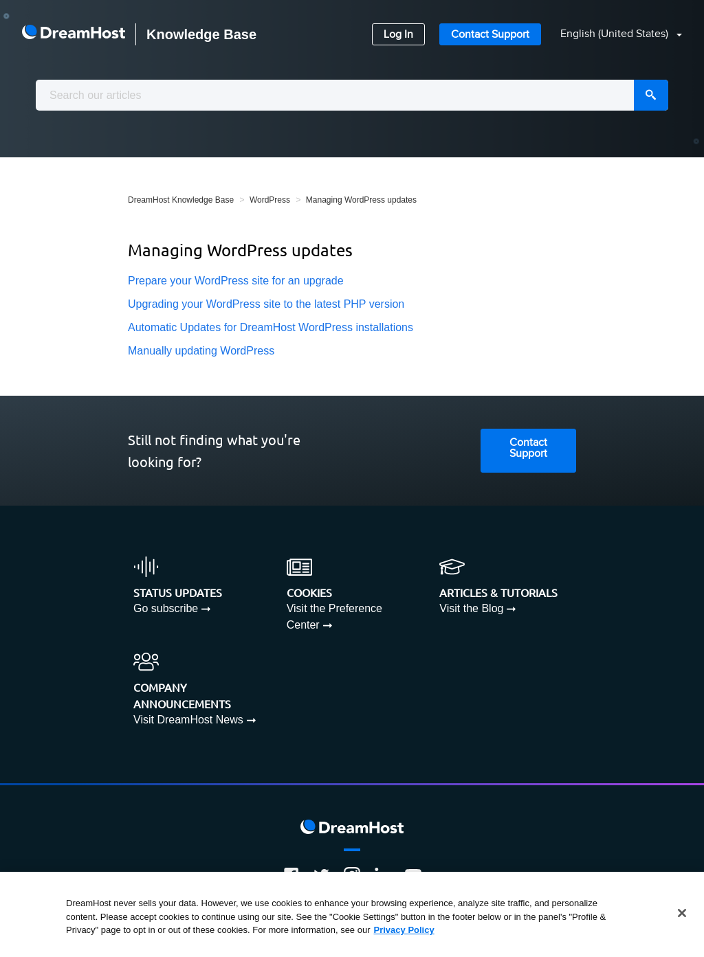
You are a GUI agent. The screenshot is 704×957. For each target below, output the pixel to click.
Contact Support (490, 34)
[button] (613, 34)
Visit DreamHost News (188, 719)
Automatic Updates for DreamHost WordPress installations (270, 327)
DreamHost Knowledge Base (181, 200)
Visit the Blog (471, 608)
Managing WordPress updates (361, 200)
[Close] (682, 913)
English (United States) (615, 34)
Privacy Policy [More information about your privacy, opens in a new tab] (404, 930)
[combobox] (352, 95)
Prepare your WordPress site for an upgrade (236, 280)
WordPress (270, 200)
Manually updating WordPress (201, 351)
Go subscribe (165, 608)
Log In (398, 34)
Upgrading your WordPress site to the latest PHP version (266, 304)
